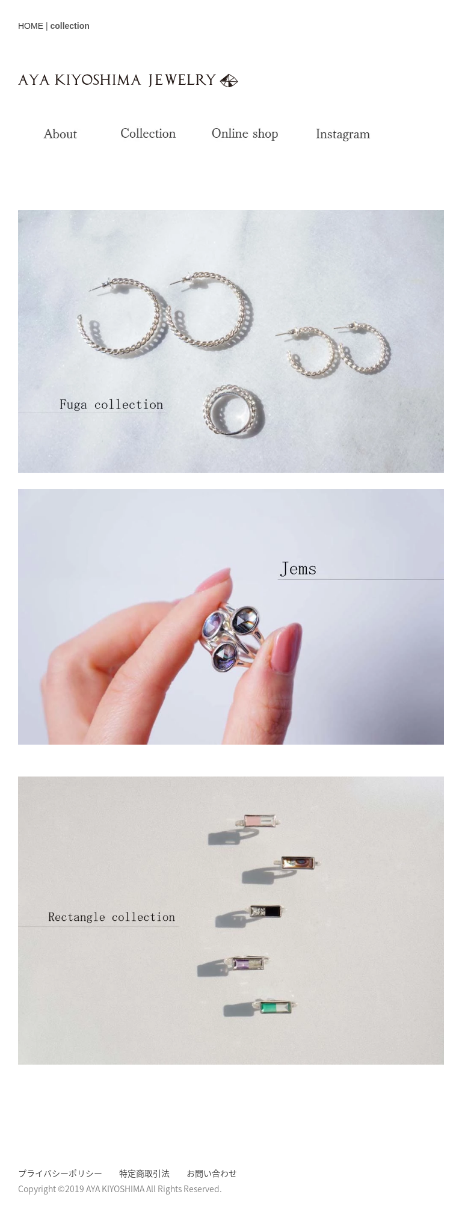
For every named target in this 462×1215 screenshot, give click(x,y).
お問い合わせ (211, 1173)
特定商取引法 (144, 1173)
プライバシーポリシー (60, 1173)
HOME (30, 26)
